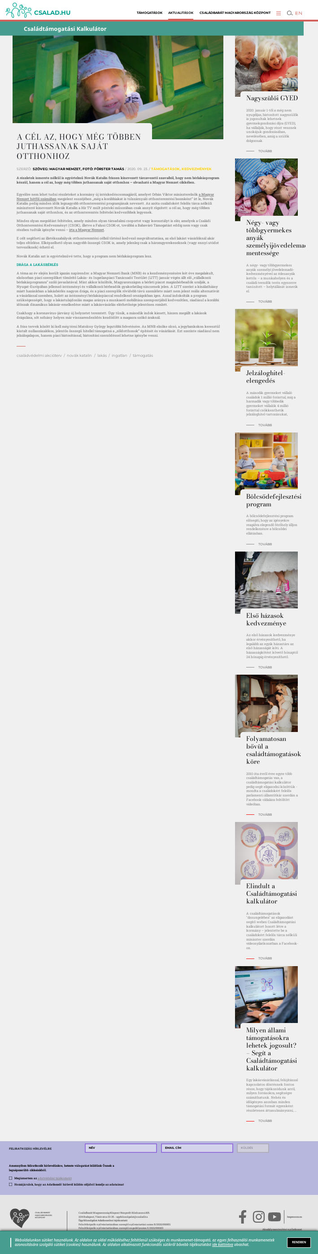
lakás (102, 355)
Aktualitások (180, 13)
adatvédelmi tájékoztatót (55, 1178)
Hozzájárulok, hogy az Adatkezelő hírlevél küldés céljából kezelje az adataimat (69, 1184)
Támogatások (149, 13)
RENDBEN (299, 1242)
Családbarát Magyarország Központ (235, 13)
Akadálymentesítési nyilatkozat (282, 1229)
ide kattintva (222, 1244)
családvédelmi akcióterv (39, 355)
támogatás (143, 355)
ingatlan (119, 355)
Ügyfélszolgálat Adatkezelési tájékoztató (102, 1220)
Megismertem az (43, 1178)
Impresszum (294, 1217)
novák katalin (79, 355)
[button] (278, 13)
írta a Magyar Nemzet (86, 229)
